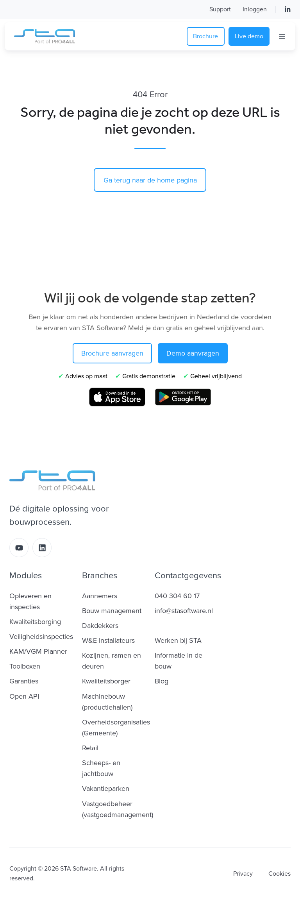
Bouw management (111, 610)
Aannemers (99, 596)
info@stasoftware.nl (184, 610)
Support (220, 9)
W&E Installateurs (108, 640)
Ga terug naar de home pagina (150, 180)
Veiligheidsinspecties (41, 636)
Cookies (279, 874)
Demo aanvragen (192, 353)
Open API (24, 696)
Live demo (249, 36)
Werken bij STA (178, 640)
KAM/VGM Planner (38, 651)
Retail (90, 748)
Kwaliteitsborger (106, 681)
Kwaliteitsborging (35, 621)
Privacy (243, 874)
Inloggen (255, 9)
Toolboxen (24, 666)
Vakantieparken (105, 788)
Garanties (23, 681)
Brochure (205, 36)
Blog (161, 681)
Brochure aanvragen (112, 353)
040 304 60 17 (177, 596)
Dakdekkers (100, 625)
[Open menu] (282, 36)
